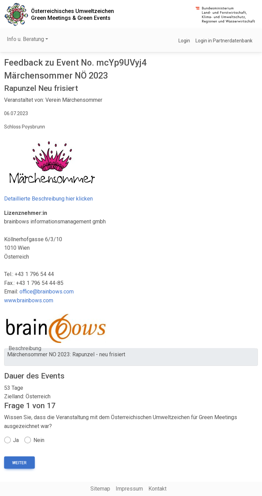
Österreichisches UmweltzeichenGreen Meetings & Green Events (72, 14)
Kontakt (157, 488)
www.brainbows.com (28, 300)
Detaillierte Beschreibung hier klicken (48, 198)
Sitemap (100, 488)
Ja (16, 440)
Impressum (129, 488)
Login (184, 40)
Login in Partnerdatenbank (223, 40)
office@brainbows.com (46, 291)
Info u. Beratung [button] (25, 39)
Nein (38, 440)
